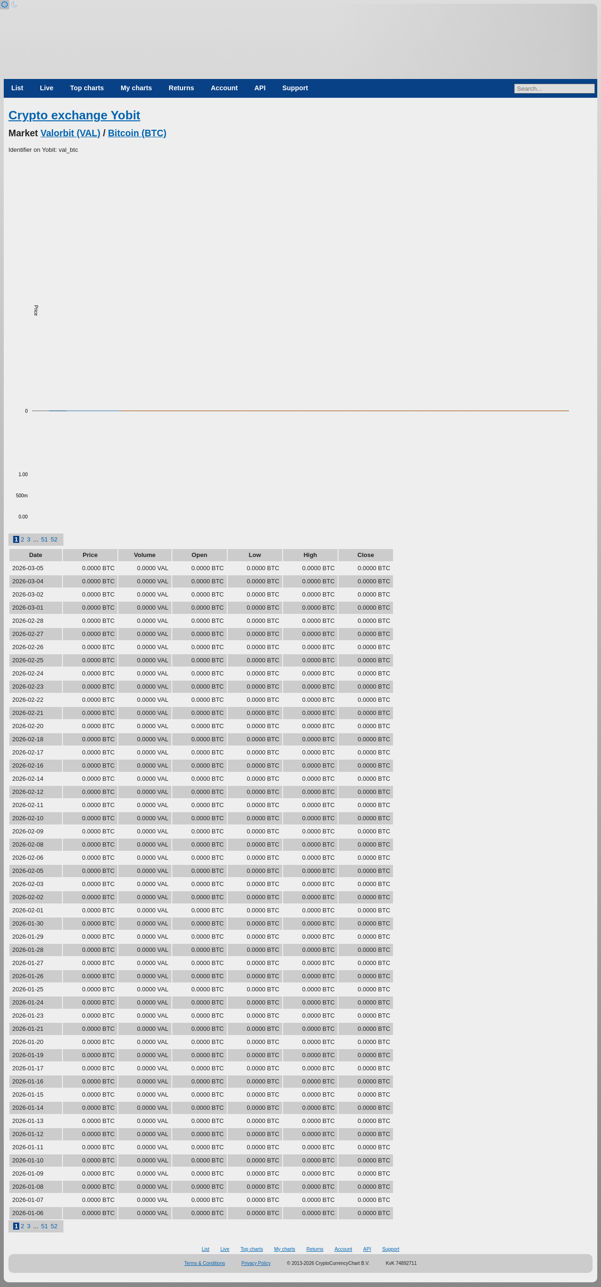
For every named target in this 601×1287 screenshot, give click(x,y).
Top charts (87, 88)
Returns (181, 88)
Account (224, 88)
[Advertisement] (300, 225)
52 (54, 539)
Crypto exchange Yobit (74, 115)
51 (44, 539)
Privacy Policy (255, 1263)
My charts (136, 88)
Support (295, 88)
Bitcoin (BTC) (137, 133)
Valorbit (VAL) (70, 133)
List (17, 88)
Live (47, 88)
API (260, 88)
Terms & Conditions (205, 1263)
